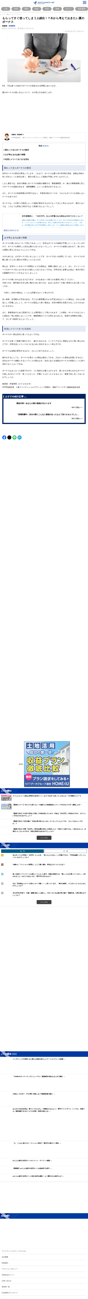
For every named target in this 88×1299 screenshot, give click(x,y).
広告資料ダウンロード (10, 1292)
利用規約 (5, 1263)
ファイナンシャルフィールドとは (14, 1251)
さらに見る (44, 837)
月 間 (65, 851)
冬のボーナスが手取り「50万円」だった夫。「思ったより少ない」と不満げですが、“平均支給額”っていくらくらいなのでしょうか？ (49, 856)
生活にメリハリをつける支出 (16, 159)
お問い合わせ (6, 1280)
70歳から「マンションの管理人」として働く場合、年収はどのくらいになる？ (39, 864)
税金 (36, 9)
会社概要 (5, 1257)
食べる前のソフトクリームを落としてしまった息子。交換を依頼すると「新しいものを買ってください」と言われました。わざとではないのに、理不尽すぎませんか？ (49, 875)
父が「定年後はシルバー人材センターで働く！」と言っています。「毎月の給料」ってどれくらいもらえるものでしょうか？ (49, 884)
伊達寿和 (12, 26)
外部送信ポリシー (8, 1275)
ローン (68, 9)
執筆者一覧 (6, 1286)
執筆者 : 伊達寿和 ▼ (18, 134)
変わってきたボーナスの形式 (16, 150)
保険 (57, 9)
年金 (47, 9)
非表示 (45, 146)
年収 (16, 9)
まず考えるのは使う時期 (14, 154)
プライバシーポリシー (10, 1269)
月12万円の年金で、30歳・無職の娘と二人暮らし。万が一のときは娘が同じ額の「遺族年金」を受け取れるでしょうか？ (49, 894)
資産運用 (81, 9)
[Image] (44, 3)
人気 (6, 9)
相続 (26, 9)
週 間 (22, 851)
